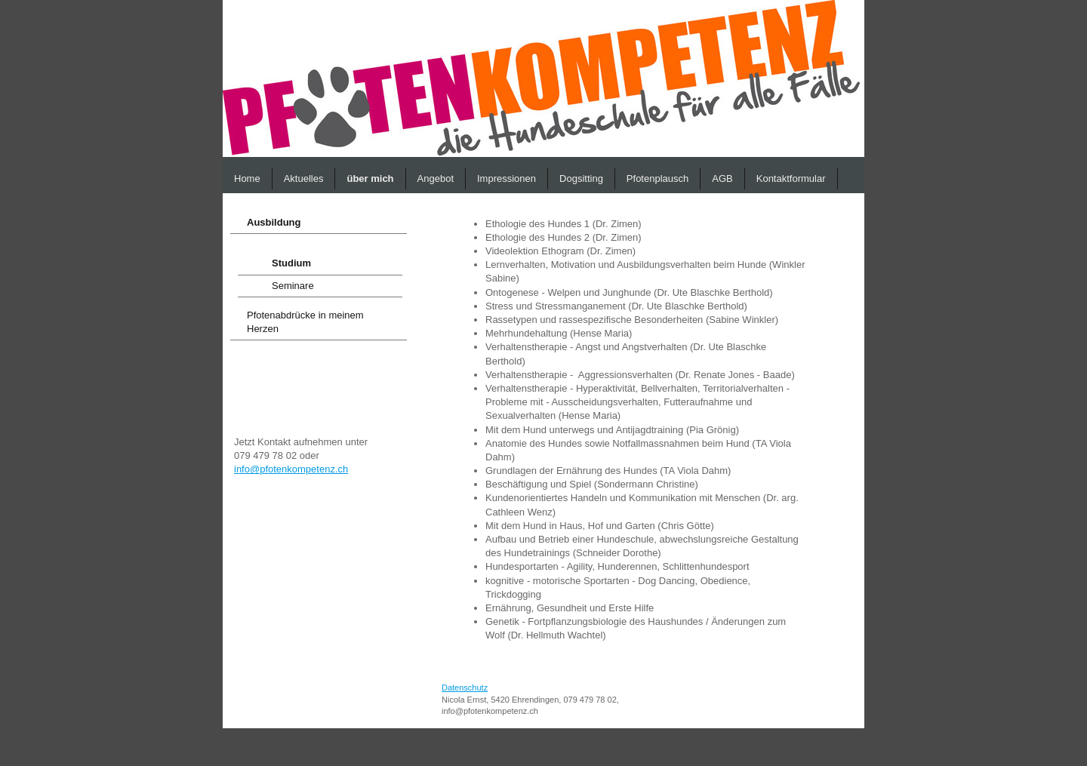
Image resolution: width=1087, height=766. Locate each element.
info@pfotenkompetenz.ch (291, 469)
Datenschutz (465, 687)
